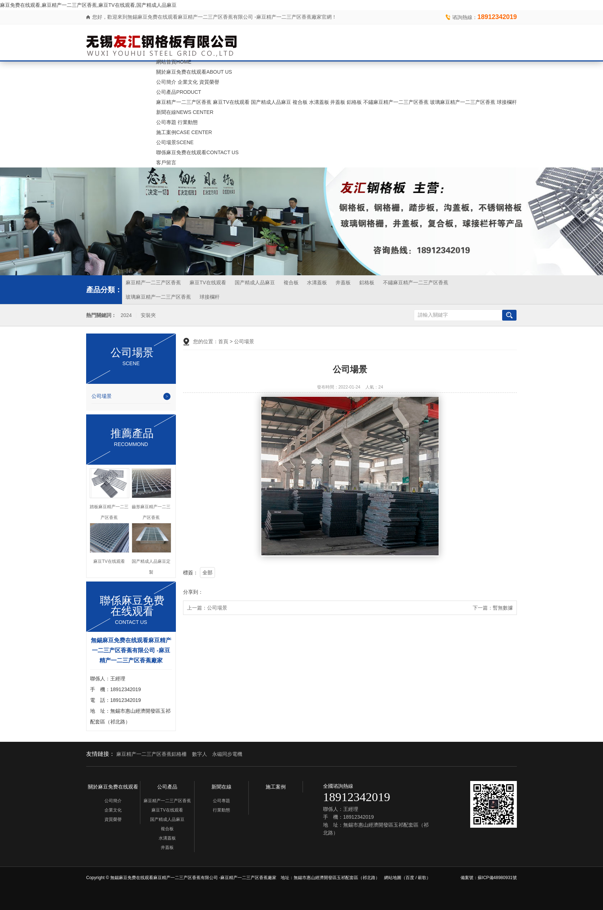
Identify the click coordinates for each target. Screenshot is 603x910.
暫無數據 (503, 608)
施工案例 (184, 132)
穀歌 (422, 877)
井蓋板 (337, 102)
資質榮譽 (209, 82)
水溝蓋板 (319, 102)
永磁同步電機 (227, 754)
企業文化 (188, 82)
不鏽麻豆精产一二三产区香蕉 (396, 102)
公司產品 (178, 92)
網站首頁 (173, 62)
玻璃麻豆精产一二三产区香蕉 (462, 102)
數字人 (199, 754)
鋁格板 (354, 102)
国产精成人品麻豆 (271, 102)
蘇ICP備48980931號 (497, 877)
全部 (207, 572)
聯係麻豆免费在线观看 (197, 152)
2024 (126, 315)
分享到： (193, 592)
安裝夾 (148, 315)
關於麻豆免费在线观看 (194, 72)
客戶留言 (166, 162)
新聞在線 (184, 112)
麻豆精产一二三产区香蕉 (183, 102)
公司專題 (166, 122)
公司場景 (174, 142)
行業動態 (188, 122)
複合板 (300, 102)
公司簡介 (166, 82)
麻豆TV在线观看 (231, 102)
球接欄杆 (507, 102)
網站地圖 (392, 877)
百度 (410, 877)
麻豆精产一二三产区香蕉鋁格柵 (151, 754)
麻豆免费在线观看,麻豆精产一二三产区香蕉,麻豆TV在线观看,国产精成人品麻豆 (88, 5)
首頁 (223, 341)
